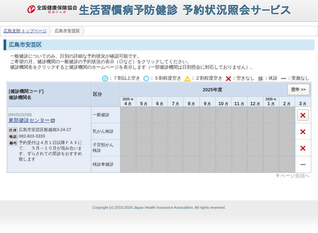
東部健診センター (29, 120)
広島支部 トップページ (25, 30)
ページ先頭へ (295, 175)
